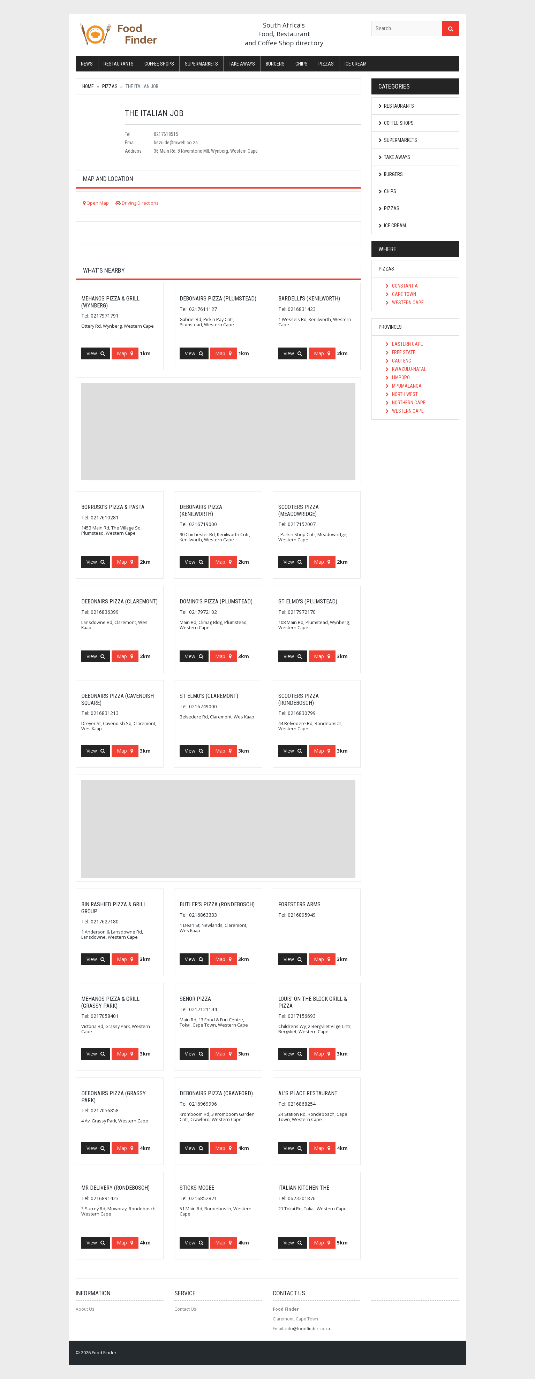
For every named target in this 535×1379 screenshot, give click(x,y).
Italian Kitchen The (303, 1187)
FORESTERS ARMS (299, 904)
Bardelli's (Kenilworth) (309, 298)
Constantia (402, 286)
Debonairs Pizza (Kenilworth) (201, 510)
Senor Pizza (195, 999)
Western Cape (405, 302)
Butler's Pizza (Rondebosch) (217, 904)
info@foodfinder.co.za (307, 1329)
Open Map (96, 203)
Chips (301, 64)
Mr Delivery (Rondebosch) (115, 1187)
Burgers (275, 64)
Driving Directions (137, 203)
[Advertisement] (218, 431)
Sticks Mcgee (197, 1187)
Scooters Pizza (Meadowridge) (298, 510)
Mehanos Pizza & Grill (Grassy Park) (110, 1002)
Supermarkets (201, 64)
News (87, 64)
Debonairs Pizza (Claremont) (119, 601)
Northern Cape (405, 402)
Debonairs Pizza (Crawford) (216, 1093)
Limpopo (398, 377)
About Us (85, 1309)
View (95, 353)
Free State (400, 352)
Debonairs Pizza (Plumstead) (218, 298)
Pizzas (326, 64)
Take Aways (242, 64)
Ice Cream (356, 64)
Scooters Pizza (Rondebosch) (298, 699)
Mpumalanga (404, 386)
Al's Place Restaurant (308, 1093)
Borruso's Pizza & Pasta (112, 507)
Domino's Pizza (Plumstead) (216, 601)
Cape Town (401, 294)
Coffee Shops (159, 64)
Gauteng (398, 361)
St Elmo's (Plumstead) (307, 601)
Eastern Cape (404, 344)
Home (88, 86)
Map (125, 353)
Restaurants (119, 64)
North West (402, 394)
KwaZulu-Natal (406, 369)
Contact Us (185, 1309)
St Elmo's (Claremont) (209, 696)
